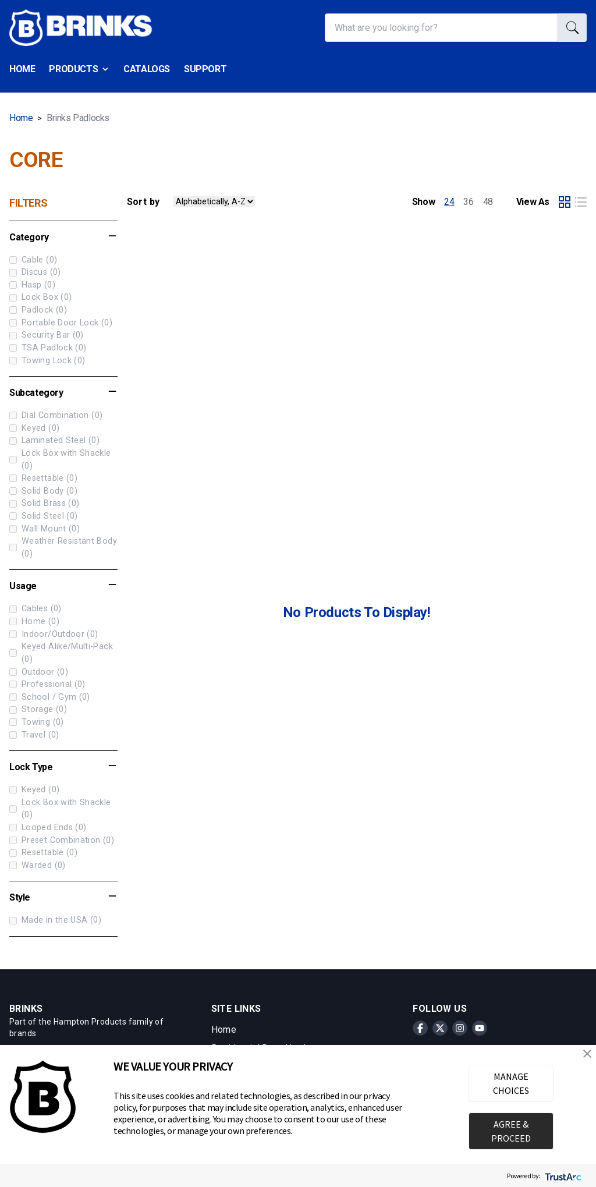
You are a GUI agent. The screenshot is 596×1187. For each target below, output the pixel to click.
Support (205, 69)
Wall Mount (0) (44, 529)
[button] (587, 1054)
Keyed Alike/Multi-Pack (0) (61, 653)
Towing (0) (36, 722)
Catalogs (146, 69)
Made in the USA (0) (55, 920)
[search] (572, 27)
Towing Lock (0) (47, 361)
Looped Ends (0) (47, 827)
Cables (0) (35, 609)
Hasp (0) (32, 285)
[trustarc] (562, 1175)
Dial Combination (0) (55, 415)
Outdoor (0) (38, 672)
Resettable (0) (43, 478)
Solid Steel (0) (43, 516)
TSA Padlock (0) (47, 348)
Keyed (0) (34, 428)
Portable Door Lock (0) (60, 323)
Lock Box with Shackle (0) (60, 459)
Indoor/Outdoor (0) (53, 634)
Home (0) (34, 621)
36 (468, 201)
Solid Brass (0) (44, 503)
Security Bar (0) (46, 335)
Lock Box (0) (40, 297)
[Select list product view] (581, 202)
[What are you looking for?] (441, 27)
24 (449, 201)
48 (488, 201)
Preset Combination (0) (61, 840)
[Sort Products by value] (214, 201)
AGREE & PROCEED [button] (511, 1131)
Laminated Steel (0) (54, 440)
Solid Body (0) (43, 491)
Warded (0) (37, 865)
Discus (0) (35, 272)
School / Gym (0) (49, 697)
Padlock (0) (38, 310)
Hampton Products (90, 1021)
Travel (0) (34, 735)
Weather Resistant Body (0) (63, 547)
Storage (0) (38, 709)
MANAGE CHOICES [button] (511, 1083)
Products (79, 69)
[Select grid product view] (564, 202)
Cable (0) (33, 260)
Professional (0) (47, 684)
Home (22, 69)
